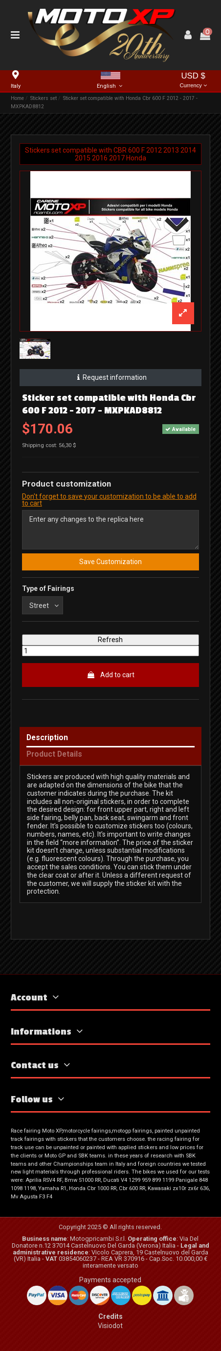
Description (47, 738)
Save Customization (110, 562)
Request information (110, 377)
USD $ (193, 80)
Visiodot (110, 1326)
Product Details (54, 754)
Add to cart (110, 675)
